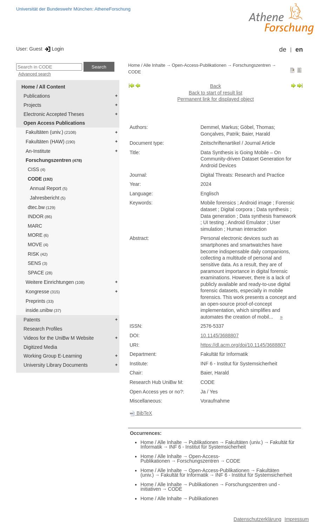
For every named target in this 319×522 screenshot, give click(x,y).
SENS (37, 263)
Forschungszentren (54, 160)
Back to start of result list (215, 93)
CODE (40, 179)
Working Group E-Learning (53, 356)
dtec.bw (41, 207)
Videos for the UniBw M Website (59, 338)
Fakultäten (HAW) (50, 141)
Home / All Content (43, 87)
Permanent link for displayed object (215, 99)
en (299, 49)
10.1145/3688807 (219, 335)
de (282, 49)
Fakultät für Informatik (184, 475)
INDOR (40, 216)
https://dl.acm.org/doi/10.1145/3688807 (243, 345)
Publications (37, 96)
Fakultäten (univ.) (51, 132)
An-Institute (38, 151)
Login (54, 49)
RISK (38, 254)
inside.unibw (43, 310)
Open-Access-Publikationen (199, 65)
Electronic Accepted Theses (54, 114)
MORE (38, 235)
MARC (35, 226)
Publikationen (203, 442)
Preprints (40, 301)
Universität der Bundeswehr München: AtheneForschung (73, 9)
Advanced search (34, 74)
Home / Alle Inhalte (146, 65)
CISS (36, 169)
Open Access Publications (54, 123)
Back (215, 86)
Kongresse (43, 291)
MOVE (38, 244)
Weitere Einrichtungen (55, 282)
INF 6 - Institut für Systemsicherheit (207, 447)
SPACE (40, 272)
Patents (32, 319)
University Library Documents (56, 365)
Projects (32, 105)
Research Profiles (43, 329)
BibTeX (140, 413)
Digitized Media (40, 347)
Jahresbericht (48, 198)
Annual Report (48, 188)
